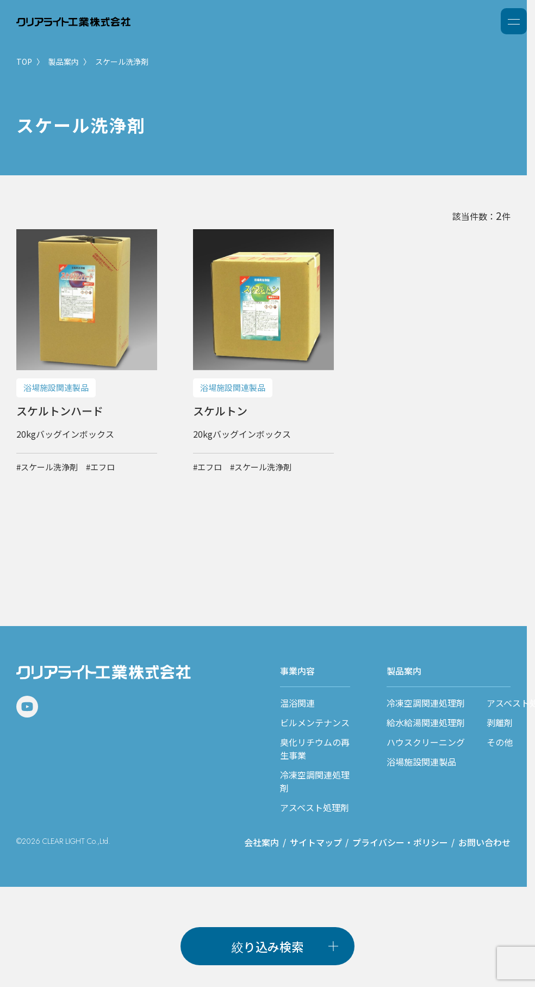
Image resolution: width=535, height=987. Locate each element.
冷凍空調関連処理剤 (426, 702)
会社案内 (261, 842)
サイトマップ (316, 842)
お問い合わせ (484, 842)
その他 (500, 742)
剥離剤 (500, 722)
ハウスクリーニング (426, 742)
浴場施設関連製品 (421, 761)
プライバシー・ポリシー (400, 842)
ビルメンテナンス (315, 722)
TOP (24, 61)
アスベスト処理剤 (314, 807)
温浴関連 (297, 702)
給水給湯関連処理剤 (426, 722)
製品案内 (63, 61)
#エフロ (100, 467)
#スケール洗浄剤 (47, 467)
